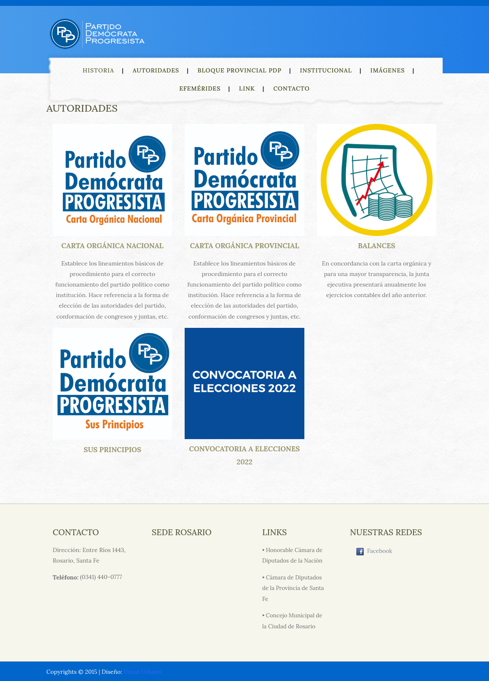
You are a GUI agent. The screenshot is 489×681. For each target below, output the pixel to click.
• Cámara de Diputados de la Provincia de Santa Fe (293, 587)
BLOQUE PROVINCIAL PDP (240, 70)
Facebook (374, 552)
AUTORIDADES (156, 70)
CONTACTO (291, 88)
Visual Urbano (143, 671)
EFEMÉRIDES (199, 88)
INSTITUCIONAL (326, 70)
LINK (247, 88)
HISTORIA (98, 70)
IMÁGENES (388, 70)
